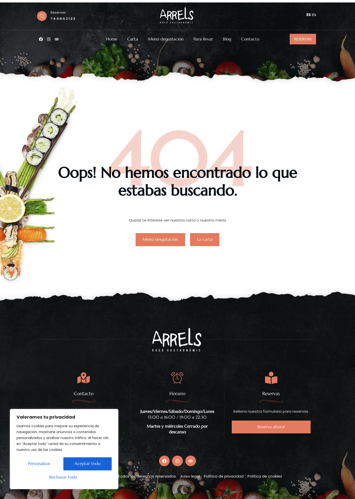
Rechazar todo (86, 464)
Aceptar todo (64, 477)
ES (308, 14)
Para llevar (203, 39)
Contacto (250, 39)
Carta (132, 39)
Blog (227, 39)
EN (314, 14)
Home (111, 39)
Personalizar (38, 464)
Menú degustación (166, 39)
